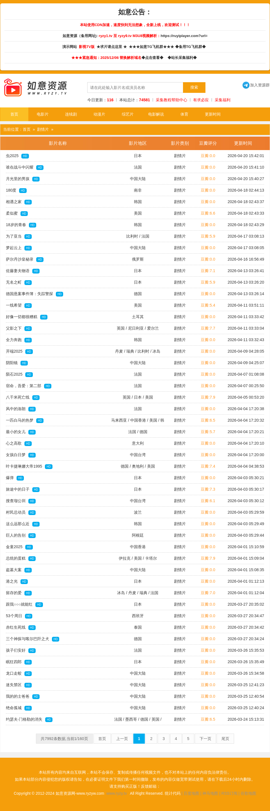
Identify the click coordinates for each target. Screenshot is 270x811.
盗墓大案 (19, 570)
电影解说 (156, 114)
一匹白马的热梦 (25, 420)
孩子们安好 (21, 650)
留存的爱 (19, 593)
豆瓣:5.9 (208, 236)
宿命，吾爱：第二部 (28, 386)
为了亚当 (19, 236)
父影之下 (19, 328)
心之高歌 (19, 443)
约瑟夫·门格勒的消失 (29, 719)
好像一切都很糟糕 (26, 317)
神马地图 (210, 793)
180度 (16, 190)
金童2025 (19, 547)
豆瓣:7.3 (208, 489)
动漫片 (99, 114)
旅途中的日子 (23, 489)
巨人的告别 (21, 535)
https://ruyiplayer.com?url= (184, 36)
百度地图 (191, 793)
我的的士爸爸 (23, 696)
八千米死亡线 (23, 397)
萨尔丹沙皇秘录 (25, 259)
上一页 (122, 738)
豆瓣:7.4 (208, 466)
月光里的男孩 (23, 179)
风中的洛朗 (21, 409)
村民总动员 (21, 512)
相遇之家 (19, 202)
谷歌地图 (248, 793)
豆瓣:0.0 (208, 155)
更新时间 (213, 114)
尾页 (225, 738)
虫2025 (17, 155)
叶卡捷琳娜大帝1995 (29, 466)
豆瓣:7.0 (208, 593)
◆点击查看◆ (153, 58)
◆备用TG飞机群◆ (191, 47)
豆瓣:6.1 (208, 500)
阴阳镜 (17, 363)
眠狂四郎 (19, 662)
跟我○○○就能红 (24, 604)
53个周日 (19, 616)
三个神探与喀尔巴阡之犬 (32, 639)
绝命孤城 (19, 708)
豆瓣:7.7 (208, 328)
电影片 (43, 114)
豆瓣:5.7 (208, 431)
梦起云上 (19, 248)
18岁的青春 (21, 225)
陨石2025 (19, 374)
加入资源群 (256, 85)
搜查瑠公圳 (21, 501)
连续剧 (71, 114)
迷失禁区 (19, 685)
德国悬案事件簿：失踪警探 (34, 294)
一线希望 (19, 305)
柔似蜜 (17, 213)
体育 (184, 114)
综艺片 (128, 114)
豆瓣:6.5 (208, 420)
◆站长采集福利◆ (183, 58)
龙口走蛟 (19, 673)
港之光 (17, 581)
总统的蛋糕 (21, 558)
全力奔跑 (19, 340)
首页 (14, 114)
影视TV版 (87, 47)
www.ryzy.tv (116, 793)
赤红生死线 (21, 627)
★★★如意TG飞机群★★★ (152, 47)
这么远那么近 (23, 524)
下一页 (205, 738)
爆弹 (15, 478)
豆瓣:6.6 (208, 213)
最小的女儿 (21, 432)
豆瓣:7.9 (208, 397)
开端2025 (19, 351)
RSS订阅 (229, 793)
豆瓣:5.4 (208, 305)
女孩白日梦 (21, 455)
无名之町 (19, 282)
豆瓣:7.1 (208, 270)
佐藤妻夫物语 (23, 271)
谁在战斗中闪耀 (25, 167)
